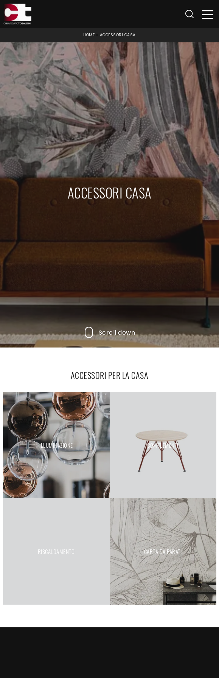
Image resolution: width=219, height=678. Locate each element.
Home (89, 35)
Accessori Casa (118, 35)
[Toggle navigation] (207, 14)
